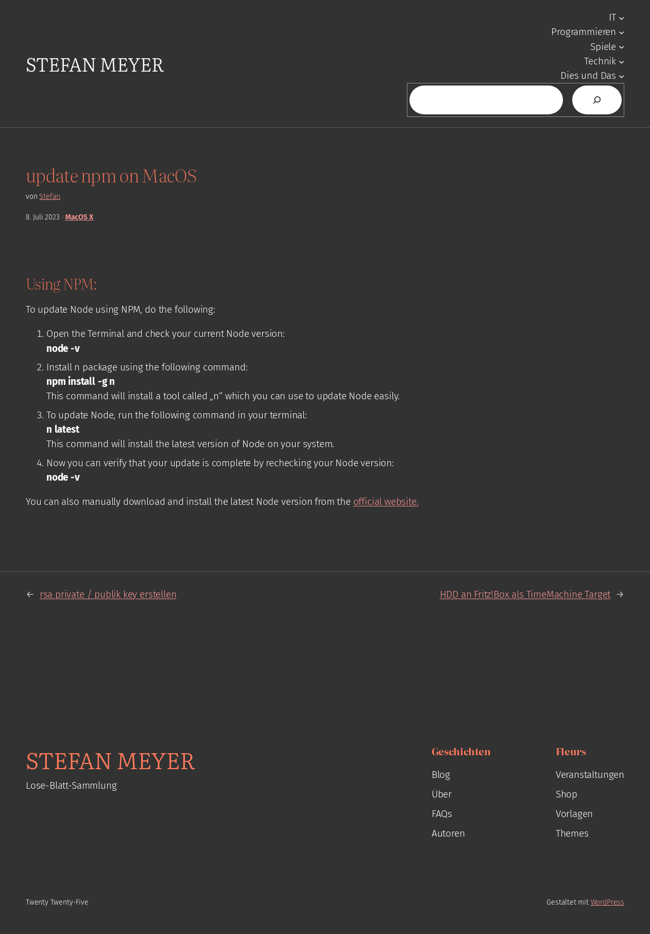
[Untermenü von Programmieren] (621, 32)
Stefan (49, 196)
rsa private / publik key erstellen (108, 594)
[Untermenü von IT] (621, 17)
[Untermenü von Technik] (621, 61)
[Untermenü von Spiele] (621, 46)
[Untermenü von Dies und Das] (621, 76)
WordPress (607, 902)
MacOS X (79, 217)
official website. (386, 501)
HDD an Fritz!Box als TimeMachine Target (525, 594)
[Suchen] (597, 100)
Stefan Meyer (95, 63)
